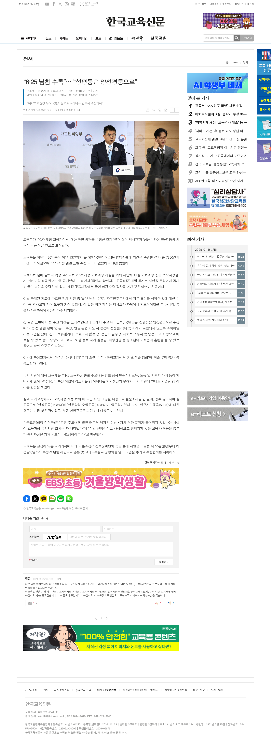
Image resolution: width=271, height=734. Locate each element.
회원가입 (239, 4)
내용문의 (214, 4)
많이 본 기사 (198, 98)
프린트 (160, 110)
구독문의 (226, 4)
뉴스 (235, 62)
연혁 (45, 690)
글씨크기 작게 (176, 110)
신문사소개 (31, 690)
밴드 (69, 498)
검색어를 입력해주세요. (217, 38)
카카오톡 (43, 498)
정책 (245, 62)
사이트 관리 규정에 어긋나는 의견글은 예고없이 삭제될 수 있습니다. (70, 544)
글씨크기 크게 (172, 110)
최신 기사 (195, 239)
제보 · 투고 (200, 4)
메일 (154, 110)
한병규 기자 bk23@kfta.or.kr (37, 110)
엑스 (60, 4)
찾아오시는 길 (83, 690)
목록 (148, 110)
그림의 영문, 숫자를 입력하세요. (88, 536)
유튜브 (47, 4)
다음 (106, 618)
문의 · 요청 (217, 690)
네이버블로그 (73, 4)
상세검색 (247, 38)
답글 (31, 603)
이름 (33, 528)
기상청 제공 (89, 5)
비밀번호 (109, 528)
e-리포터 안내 (62, 690)
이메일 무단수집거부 (176, 690)
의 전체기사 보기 (160, 462)
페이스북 (54, 4)
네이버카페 (60, 498)
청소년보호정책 (140, 690)
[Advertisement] (41, 21)
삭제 (59, 578)
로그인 (250, 4)
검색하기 (237, 38)
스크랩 (166, 110)
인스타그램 (67, 4)
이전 (96, 618)
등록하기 (163, 562)
